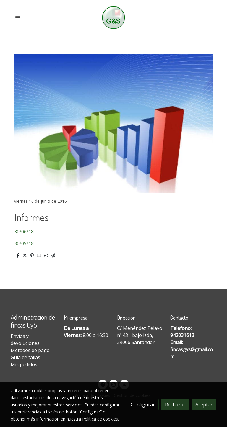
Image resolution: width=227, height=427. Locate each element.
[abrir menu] (18, 17)
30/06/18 (24, 231)
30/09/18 (24, 243)
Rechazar (175, 404)
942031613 (182, 335)
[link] (114, 17)
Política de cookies (100, 419)
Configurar (143, 404)
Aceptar (204, 404)
